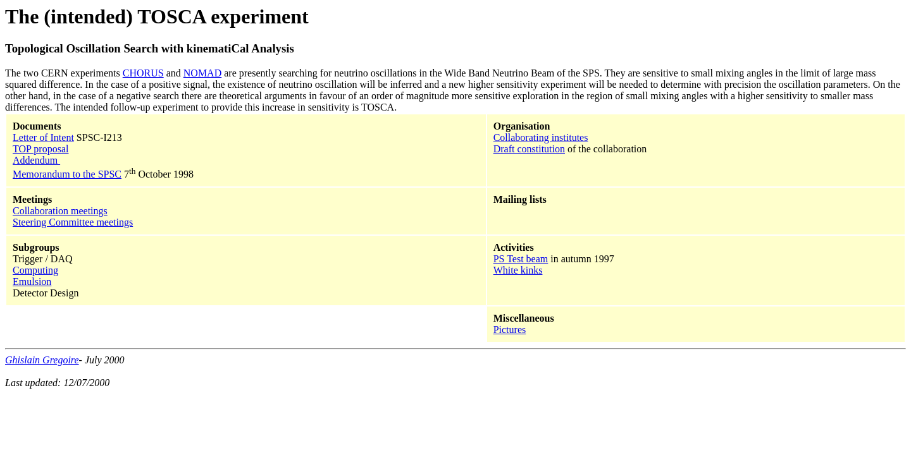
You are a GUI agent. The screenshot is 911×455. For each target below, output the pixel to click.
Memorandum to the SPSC (67, 174)
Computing (35, 270)
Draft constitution (529, 148)
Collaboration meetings (60, 210)
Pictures (509, 329)
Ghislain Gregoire (42, 360)
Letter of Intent (43, 137)
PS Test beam (520, 258)
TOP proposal (40, 148)
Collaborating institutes (540, 137)
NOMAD (202, 73)
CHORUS (143, 73)
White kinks (518, 270)
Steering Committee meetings (73, 222)
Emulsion (32, 281)
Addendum (36, 160)
